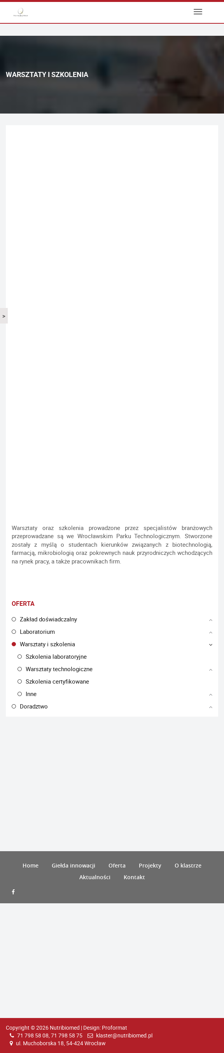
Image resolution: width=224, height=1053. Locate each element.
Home (30, 865)
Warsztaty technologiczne (59, 669)
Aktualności (94, 877)
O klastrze (188, 865)
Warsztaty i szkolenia (47, 644)
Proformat (114, 1027)
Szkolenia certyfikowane (57, 681)
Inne (31, 694)
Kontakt (134, 877)
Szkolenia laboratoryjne (56, 656)
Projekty (150, 865)
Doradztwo (34, 706)
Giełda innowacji (73, 865)
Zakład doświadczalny (48, 619)
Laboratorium (37, 631)
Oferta (117, 865)
